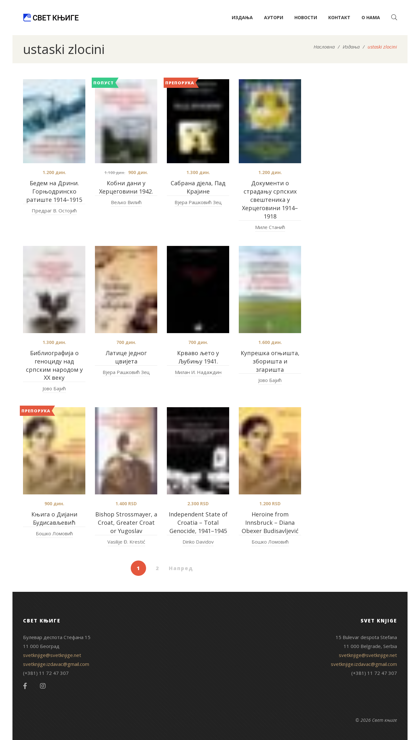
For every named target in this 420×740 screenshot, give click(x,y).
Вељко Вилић (126, 202)
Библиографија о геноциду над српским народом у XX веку (54, 365)
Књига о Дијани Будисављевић (54, 518)
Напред (181, 568)
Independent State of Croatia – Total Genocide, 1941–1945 (198, 522)
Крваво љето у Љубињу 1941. (198, 357)
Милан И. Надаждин (198, 372)
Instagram (43, 686)
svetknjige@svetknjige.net (52, 655)
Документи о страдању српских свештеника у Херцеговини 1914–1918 (270, 199)
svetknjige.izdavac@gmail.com (56, 664)
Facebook (25, 686)
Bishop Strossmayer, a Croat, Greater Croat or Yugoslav (126, 522)
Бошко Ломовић (54, 533)
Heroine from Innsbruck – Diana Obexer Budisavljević (270, 522)
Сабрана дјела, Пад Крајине (198, 187)
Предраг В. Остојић (54, 210)
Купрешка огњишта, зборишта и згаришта (270, 361)
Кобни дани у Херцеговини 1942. (126, 187)
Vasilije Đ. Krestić (126, 541)
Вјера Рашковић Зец (198, 202)
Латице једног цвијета (126, 357)
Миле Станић (270, 227)
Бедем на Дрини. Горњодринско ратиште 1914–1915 (54, 191)
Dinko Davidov (198, 541)
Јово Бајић (54, 388)
